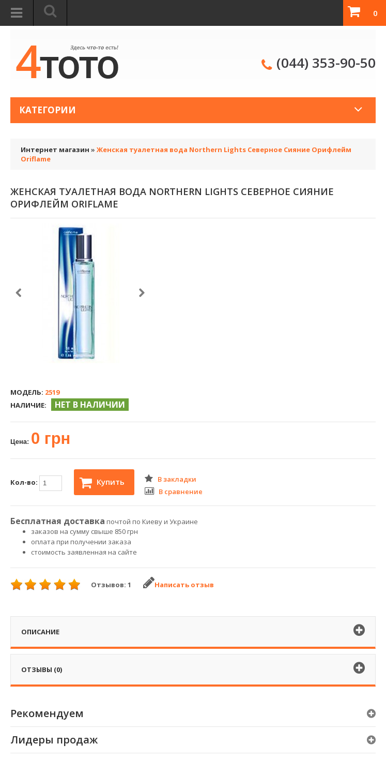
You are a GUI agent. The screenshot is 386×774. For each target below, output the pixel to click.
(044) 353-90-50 (326, 62)
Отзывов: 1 (111, 584)
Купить (102, 482)
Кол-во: (36, 483)
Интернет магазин (55, 149)
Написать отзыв (178, 584)
